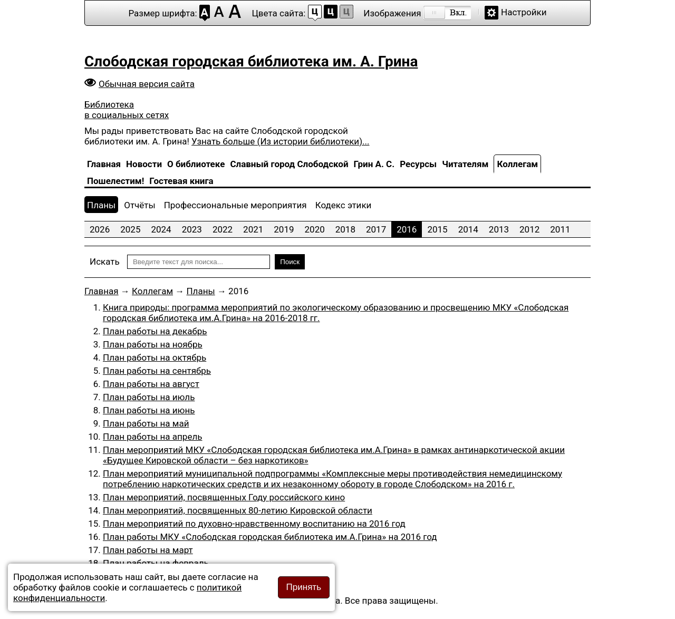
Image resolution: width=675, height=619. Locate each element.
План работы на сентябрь (157, 370)
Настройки (524, 12)
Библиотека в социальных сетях (126, 109)
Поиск (290, 262)
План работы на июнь (149, 410)
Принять (303, 587)
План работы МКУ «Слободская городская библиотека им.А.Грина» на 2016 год (270, 536)
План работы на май (146, 423)
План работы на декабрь (155, 331)
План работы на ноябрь (152, 344)
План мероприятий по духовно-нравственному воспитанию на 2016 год (254, 523)
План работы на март (148, 550)
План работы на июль (149, 397)
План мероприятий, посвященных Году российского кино (224, 497)
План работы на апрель (152, 436)
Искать (105, 261)
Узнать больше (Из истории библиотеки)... (280, 141)
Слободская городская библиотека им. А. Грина (251, 61)
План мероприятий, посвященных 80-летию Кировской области (237, 510)
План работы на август (151, 384)
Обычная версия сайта (147, 84)
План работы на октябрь (154, 357)
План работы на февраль (156, 563)
